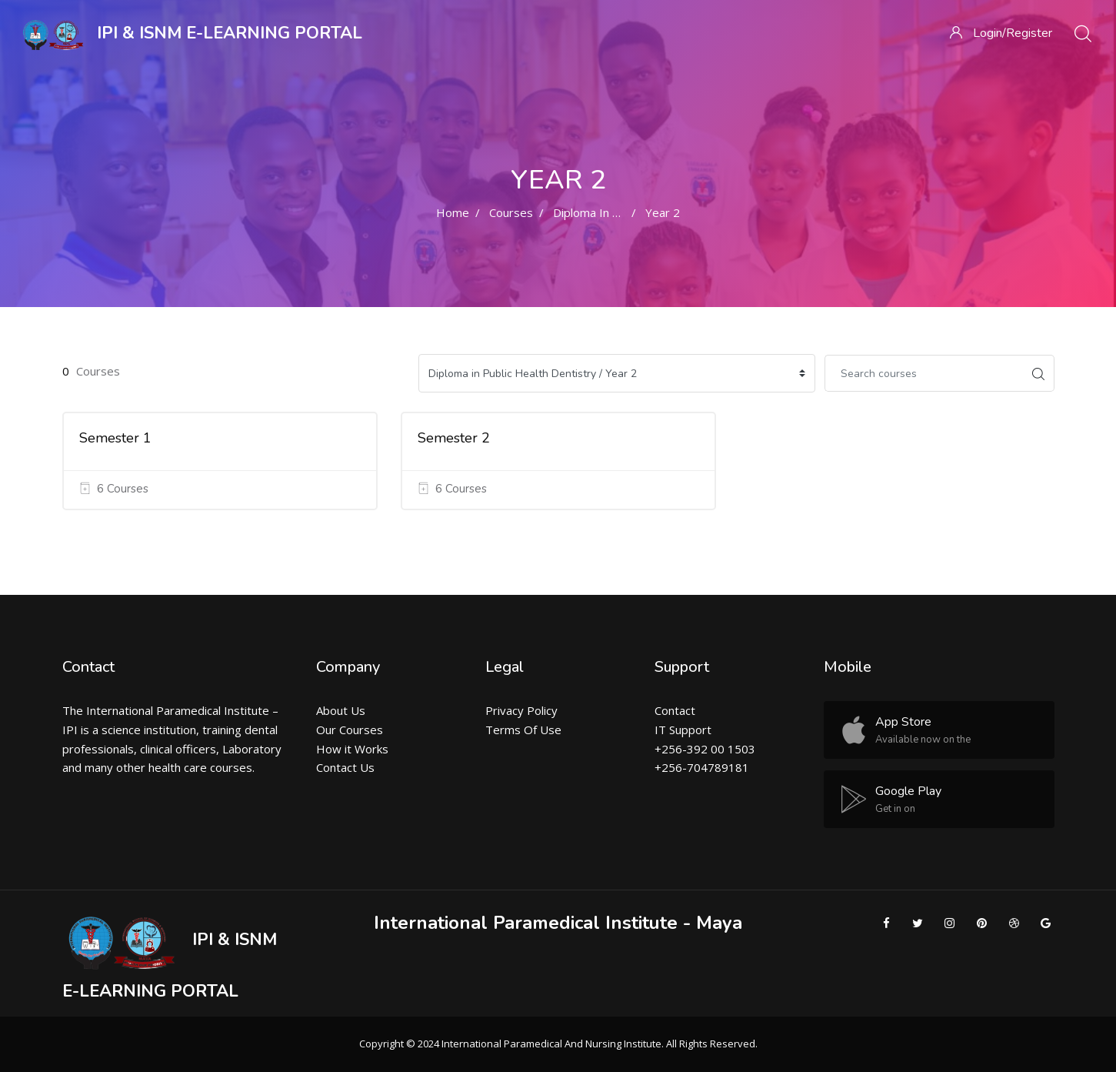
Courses (511, 212)
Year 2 (662, 212)
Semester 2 (454, 438)
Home (452, 212)
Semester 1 (115, 438)
